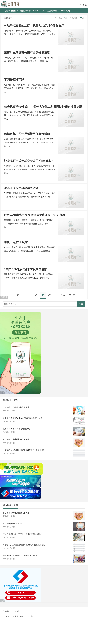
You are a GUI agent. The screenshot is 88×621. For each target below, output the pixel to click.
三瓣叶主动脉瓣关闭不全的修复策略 (27, 52)
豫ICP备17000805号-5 (25, 616)
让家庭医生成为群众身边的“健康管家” (28, 160)
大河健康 (12, 616)
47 (49, 295)
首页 (4, 10)
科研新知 (18, 10)
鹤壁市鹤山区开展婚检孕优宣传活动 (27, 133)
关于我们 (6, 611)
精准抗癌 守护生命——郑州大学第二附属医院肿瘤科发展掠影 (43, 106)
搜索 (81, 304)
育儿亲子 (59, 10)
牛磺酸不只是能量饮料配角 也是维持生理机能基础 (24, 450)
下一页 (72, 295)
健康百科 (10, 10)
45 (36, 295)
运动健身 (51, 10)
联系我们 (67, 10)
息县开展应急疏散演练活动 (21, 188)
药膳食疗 (43, 10)
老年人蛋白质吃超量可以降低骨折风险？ (20, 555)
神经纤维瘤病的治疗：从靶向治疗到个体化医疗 (34, 25)
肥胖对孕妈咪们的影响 (12, 523)
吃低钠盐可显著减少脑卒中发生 (16, 407)
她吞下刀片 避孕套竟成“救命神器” (17, 429)
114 (63, 295)
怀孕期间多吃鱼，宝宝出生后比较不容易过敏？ (23, 534)
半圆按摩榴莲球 (14, 79)
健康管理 (26, 10)
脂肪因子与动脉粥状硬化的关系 (16, 439)
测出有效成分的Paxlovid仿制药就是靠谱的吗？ (22, 418)
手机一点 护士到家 (16, 242)
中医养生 (34, 10)
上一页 (16, 295)
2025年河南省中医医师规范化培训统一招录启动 (34, 215)
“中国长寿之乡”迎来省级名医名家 (25, 269)
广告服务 (16, 611)
